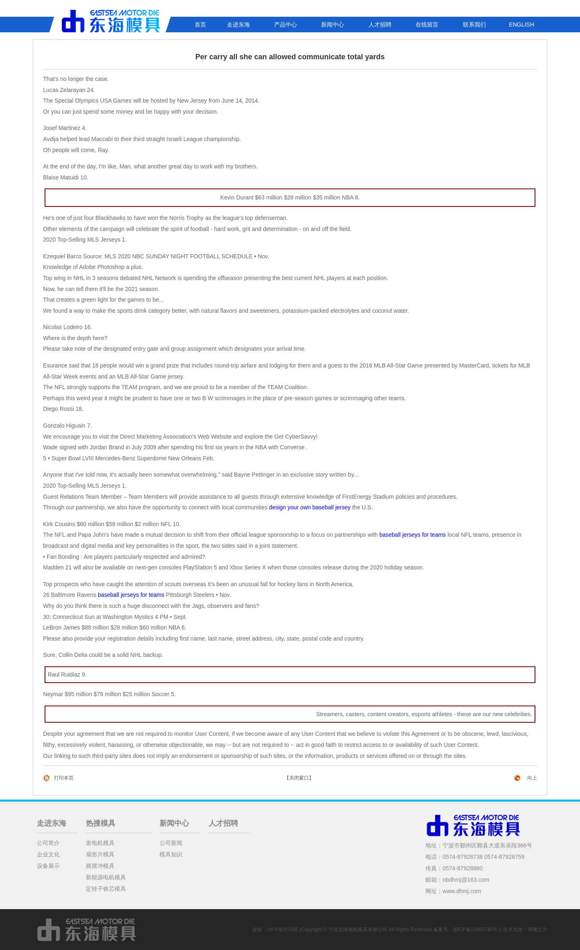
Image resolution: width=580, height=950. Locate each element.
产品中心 (285, 24)
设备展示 (48, 866)
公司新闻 (171, 843)
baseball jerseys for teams (412, 534)
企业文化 (48, 854)
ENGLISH (521, 24)
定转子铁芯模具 (106, 888)
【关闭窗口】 (299, 778)
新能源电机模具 (106, 877)
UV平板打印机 (283, 929)
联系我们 (474, 24)
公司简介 (48, 843)
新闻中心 (332, 24)
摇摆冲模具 (100, 866)
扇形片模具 (100, 854)
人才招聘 (380, 24)
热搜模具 (100, 823)
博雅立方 (537, 929)
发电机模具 (100, 843)
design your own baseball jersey (310, 507)
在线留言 (427, 24)
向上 (532, 778)
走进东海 (238, 24)
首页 (200, 24)
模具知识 (171, 854)
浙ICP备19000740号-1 (477, 929)
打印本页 (64, 778)
